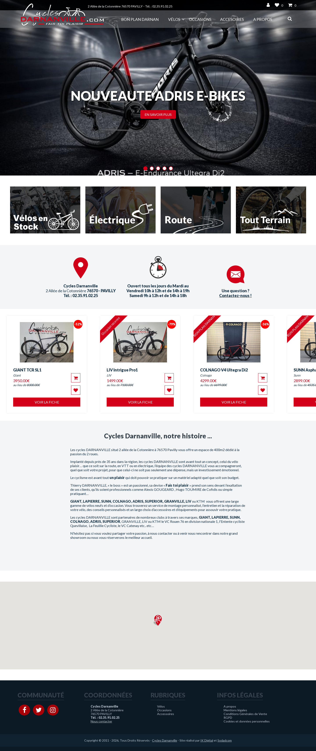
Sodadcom (224, 740)
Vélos (174, 19)
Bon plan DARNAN (140, 19)
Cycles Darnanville (164, 740)
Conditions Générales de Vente (245, 714)
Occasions (200, 19)
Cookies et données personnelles (247, 721)
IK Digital (206, 740)
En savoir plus (158, 114)
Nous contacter (101, 721)
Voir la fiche (47, 402)
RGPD (228, 717)
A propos (262, 19)
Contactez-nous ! (235, 295)
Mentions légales (235, 710)
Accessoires (165, 714)
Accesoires (232, 19)
